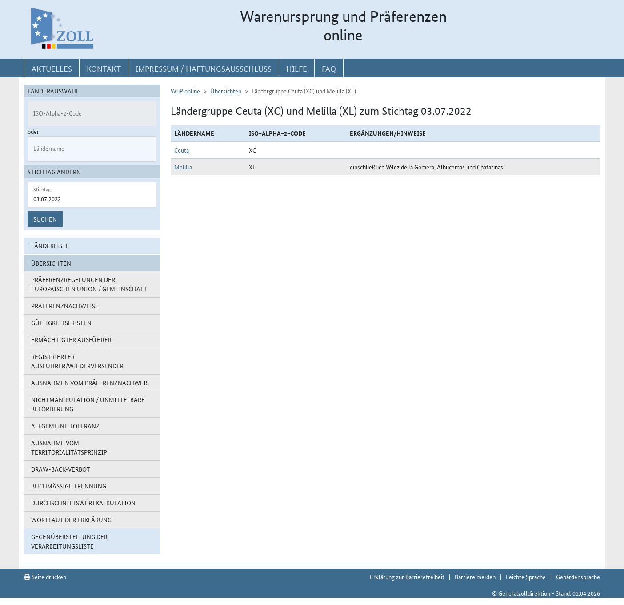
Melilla (183, 166)
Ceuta (181, 149)
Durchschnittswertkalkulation (83, 502)
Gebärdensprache (578, 576)
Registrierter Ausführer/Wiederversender (77, 361)
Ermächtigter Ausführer (71, 339)
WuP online (185, 90)
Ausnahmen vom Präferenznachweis (90, 382)
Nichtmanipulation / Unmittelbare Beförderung (88, 404)
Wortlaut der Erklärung (71, 519)
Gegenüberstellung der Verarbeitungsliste (69, 541)
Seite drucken (45, 576)
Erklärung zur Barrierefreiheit (407, 576)
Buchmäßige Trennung (68, 485)
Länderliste (50, 245)
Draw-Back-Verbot (60, 468)
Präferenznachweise (65, 305)
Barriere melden (475, 576)
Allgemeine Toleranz (65, 425)
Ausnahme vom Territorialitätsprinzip (69, 447)
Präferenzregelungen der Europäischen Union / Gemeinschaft (89, 284)
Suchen (45, 218)
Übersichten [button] (51, 262)
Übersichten (225, 90)
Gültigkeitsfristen (61, 322)
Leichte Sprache (526, 576)
